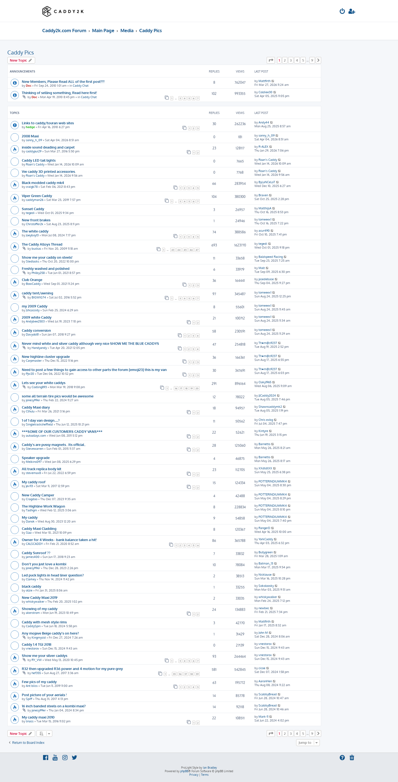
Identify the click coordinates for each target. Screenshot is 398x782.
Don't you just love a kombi (44, 563)
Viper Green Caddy (37, 195)
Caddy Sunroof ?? (36, 552)
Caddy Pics (20, 52)
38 (191, 673)
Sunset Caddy (33, 208)
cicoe (262, 668)
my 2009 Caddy (34, 306)
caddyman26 (34, 200)
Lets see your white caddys (43, 382)
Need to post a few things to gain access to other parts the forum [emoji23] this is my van (94, 369)
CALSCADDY (34, 544)
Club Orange (32, 279)
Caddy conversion (36, 330)
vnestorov (32, 648)
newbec (264, 608)
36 (180, 673)
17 (181, 388)
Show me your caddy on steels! (47, 257)
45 (185, 249)
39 (197, 673)
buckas (36, 248)
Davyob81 (32, 334)
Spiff (29, 699)
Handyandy (39, 348)
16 (176, 388)
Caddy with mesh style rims (44, 622)
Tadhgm (31, 510)
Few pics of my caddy (39, 681)
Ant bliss (32, 686)
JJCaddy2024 (267, 395)
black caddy (31, 586)
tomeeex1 (265, 219)
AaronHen (265, 681)
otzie (29, 590)
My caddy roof (33, 481)
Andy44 (264, 122)
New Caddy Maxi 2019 (39, 597)
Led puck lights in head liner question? (53, 575)
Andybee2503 (35, 321)
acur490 (264, 231)
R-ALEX (263, 147)
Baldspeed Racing (271, 257)
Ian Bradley (210, 767)
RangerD (264, 528)
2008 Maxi (30, 136)
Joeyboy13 (32, 235)
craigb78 (32, 187)
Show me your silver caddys (44, 655)
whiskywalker (35, 601)
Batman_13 (266, 563)
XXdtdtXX (265, 468)
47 (197, 249)
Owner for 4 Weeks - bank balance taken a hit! (59, 539)
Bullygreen (266, 552)
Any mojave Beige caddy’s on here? (50, 633)
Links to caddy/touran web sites (48, 122)
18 (186, 388)
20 (197, 388)
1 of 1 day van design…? (41, 420)
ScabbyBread (268, 694)
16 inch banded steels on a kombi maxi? (54, 706)
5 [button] (303, 60)
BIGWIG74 (39, 297)
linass (30, 721)
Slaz (29, 533)
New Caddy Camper (38, 495)
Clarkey (31, 579)
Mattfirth (265, 81)
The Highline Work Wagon (43, 506)
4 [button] (297, 60)
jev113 (29, 486)
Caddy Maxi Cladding (39, 528)
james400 (33, 557)
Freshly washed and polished (45, 268)
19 (191, 388)
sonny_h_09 (34, 140)
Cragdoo (31, 499)
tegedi (30, 213)
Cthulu (30, 411)
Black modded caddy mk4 (43, 182)
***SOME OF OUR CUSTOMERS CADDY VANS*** (62, 431)
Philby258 (38, 273)
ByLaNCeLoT (267, 182)
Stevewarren (34, 449)
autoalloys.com (36, 435)
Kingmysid (39, 637)
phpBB (184, 771)
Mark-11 (263, 716)
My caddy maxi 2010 (38, 717)
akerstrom (33, 613)
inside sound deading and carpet (48, 147)
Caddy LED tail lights (39, 160)
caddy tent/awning (37, 293)
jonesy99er (33, 400)
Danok (30, 521)
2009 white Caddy (36, 317)
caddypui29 (33, 151)
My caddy (30, 517)
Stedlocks (32, 261)
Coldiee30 (265, 92)
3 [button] (291, 60)
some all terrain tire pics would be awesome (57, 396)
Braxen (263, 195)
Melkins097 (34, 462)
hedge (30, 127)
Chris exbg (266, 420)
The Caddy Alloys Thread (42, 244)
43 (172, 249)
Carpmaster (34, 361)
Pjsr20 (30, 374)
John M (263, 633)
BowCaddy (33, 284)
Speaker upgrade (36, 457)
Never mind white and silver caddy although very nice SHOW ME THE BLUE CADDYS (90, 343)
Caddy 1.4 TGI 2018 (36, 644)
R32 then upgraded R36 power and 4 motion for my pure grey (72, 668)
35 (174, 673)
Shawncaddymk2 (270, 407)
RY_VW (37, 660)
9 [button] (312, 60)
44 (179, 249)
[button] (271, 60)
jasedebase (266, 279)
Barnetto (264, 444)
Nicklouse (265, 574)
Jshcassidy (33, 310)
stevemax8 (33, 473)
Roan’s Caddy (35, 164)
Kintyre (263, 431)
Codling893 (39, 387)
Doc (28, 85)
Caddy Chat (81, 85)
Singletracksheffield (39, 424)
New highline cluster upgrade (46, 356)
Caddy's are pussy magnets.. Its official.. (54, 444)
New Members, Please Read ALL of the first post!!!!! (63, 81)
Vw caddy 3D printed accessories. (49, 171)
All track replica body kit (41, 468)
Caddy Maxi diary (36, 407)
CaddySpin (33, 626)
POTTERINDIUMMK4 (273, 481)
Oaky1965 (265, 382)
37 (185, 673)
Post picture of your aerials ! (44, 694)
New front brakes (36, 220)
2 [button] (285, 60)
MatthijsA (265, 208)
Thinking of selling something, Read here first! (59, 92)
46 (191, 249)
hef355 (36, 673)
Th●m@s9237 (268, 343)
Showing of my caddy (39, 608)
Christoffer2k (34, 224)
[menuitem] (342, 12)
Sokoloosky (266, 586)
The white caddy (35, 231)
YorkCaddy (266, 539)
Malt (262, 268)
